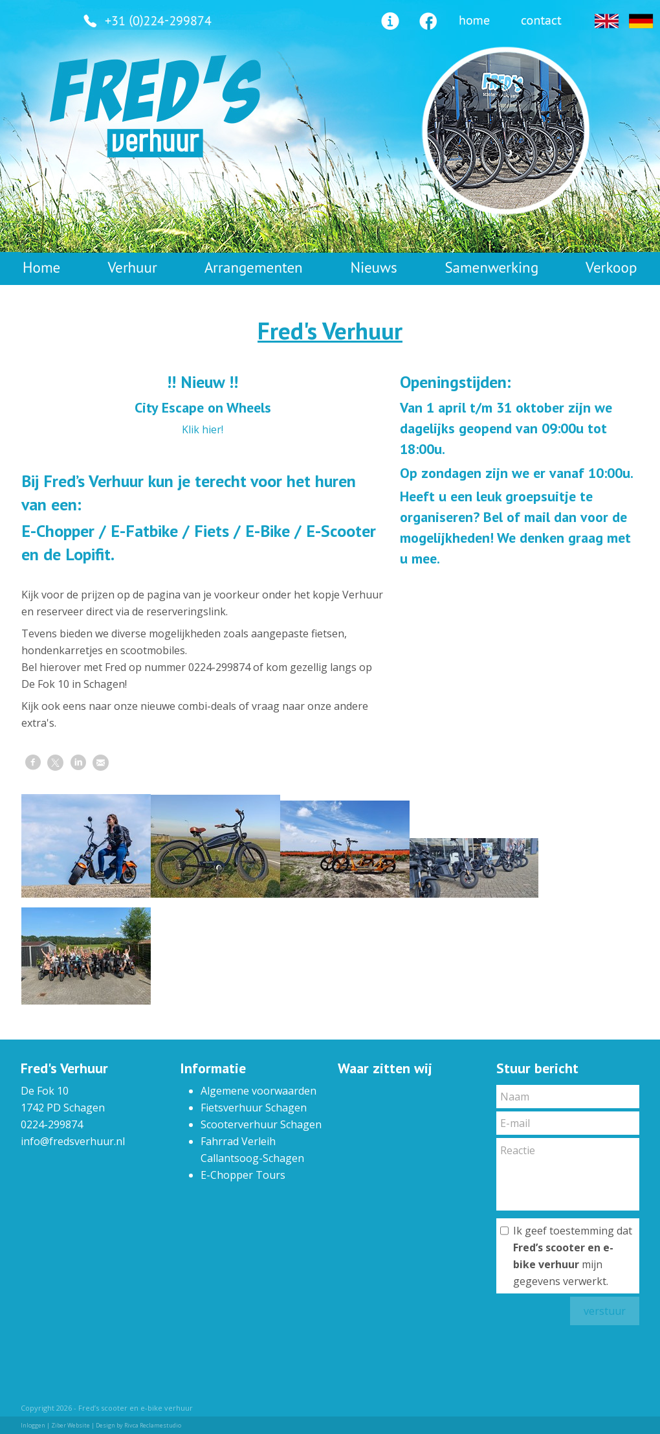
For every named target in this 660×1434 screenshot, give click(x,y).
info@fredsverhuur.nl (73, 1141)
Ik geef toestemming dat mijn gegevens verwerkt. (572, 1255)
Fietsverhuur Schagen (254, 1107)
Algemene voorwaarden (258, 1091)
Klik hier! (202, 429)
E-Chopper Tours (243, 1175)
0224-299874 (52, 1124)
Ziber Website (70, 1425)
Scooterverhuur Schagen (261, 1124)
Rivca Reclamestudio (152, 1425)
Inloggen (33, 1425)
